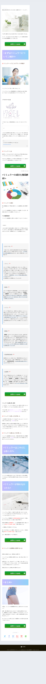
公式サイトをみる (15, 47)
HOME (23, 679)
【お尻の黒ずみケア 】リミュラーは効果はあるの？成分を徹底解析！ (21, 1)
